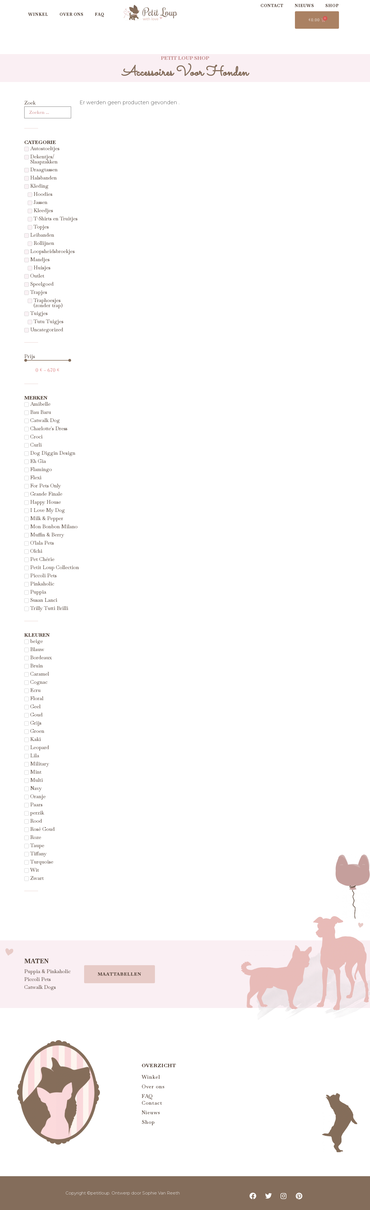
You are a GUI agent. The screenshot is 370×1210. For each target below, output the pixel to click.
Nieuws (304, 5)
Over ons (72, 14)
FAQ (99, 14)
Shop (332, 5)
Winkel (38, 14)
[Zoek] (47, 112)
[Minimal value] (47, 360)
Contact (271, 5)
